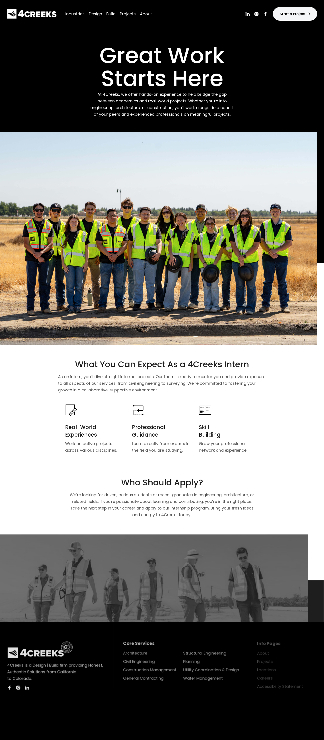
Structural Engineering (204, 653)
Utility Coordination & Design (211, 670)
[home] (31, 13)
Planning (191, 662)
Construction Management (150, 670)
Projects (128, 14)
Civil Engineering (139, 662)
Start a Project (295, 13)
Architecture (136, 653)
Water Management (202, 678)
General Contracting (144, 678)
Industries (75, 14)
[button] (95, 14)
